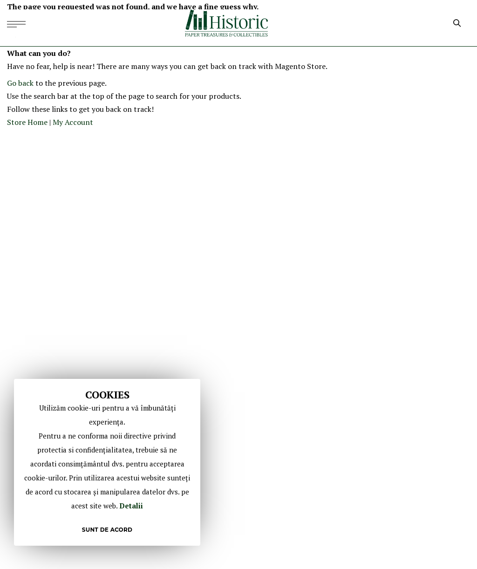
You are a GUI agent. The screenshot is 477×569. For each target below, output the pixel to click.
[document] (107, 462)
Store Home (27, 122)
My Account (73, 122)
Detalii (131, 505)
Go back (20, 83)
